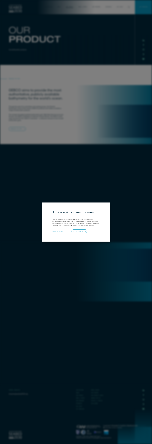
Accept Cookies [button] (78, 231)
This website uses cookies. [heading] (74, 212)
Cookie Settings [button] (58, 231)
